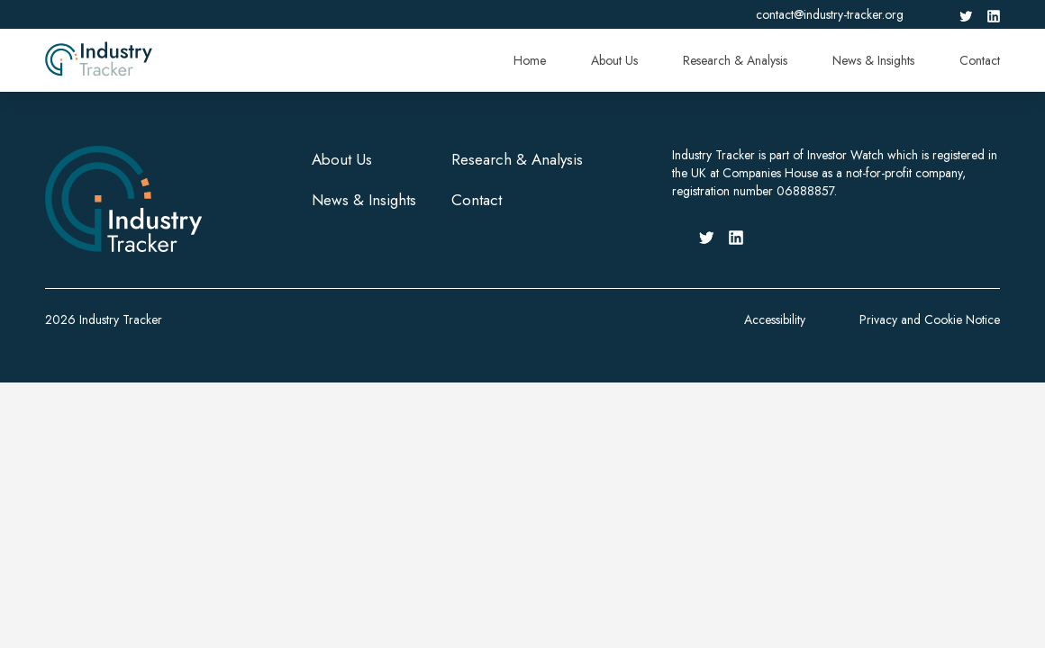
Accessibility (774, 319)
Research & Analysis (735, 60)
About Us (614, 60)
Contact (979, 60)
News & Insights (873, 60)
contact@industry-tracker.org (830, 14)
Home (529, 60)
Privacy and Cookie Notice (929, 319)
